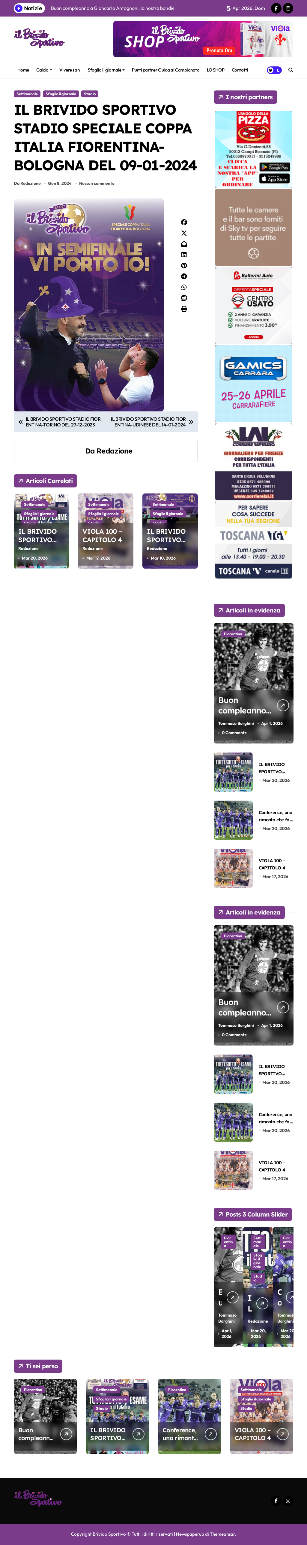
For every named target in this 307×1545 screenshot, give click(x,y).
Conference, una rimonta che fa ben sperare (275, 819)
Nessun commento (97, 183)
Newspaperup (190, 1534)
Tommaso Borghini (236, 723)
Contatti (240, 70)
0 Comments (234, 732)
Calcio (44, 70)
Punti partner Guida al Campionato (165, 70)
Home (23, 70)
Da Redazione (27, 183)
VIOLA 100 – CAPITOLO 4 (102, 535)
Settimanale (27, 93)
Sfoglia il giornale (106, 70)
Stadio (90, 93)
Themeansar (222, 1534)
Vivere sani (70, 70)
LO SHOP (216, 70)
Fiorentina (233, 633)
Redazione (114, 450)
